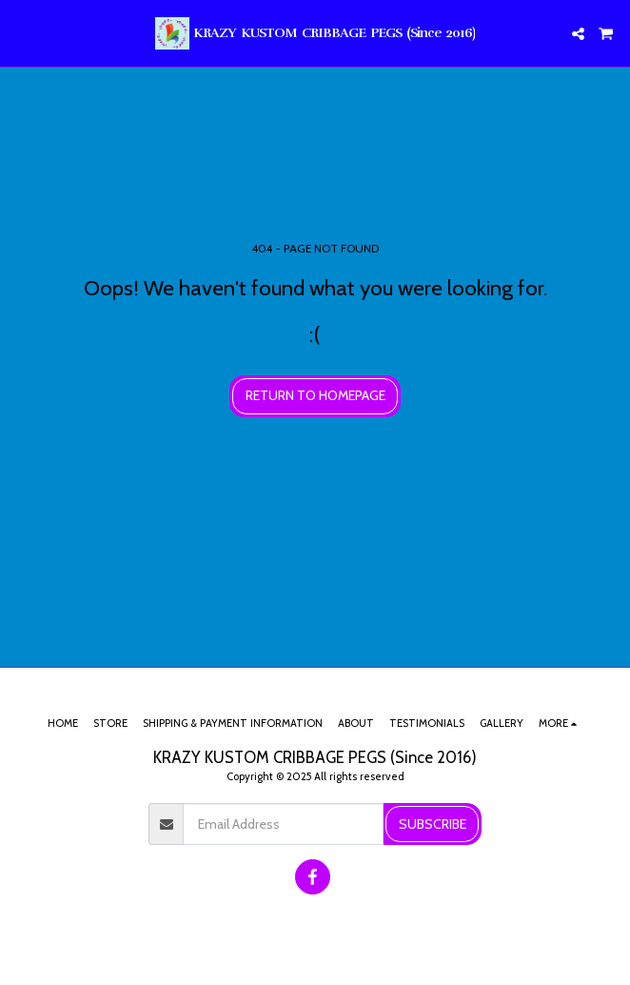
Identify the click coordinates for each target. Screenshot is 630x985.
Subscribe (432, 824)
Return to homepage (315, 395)
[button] (21, 33)
